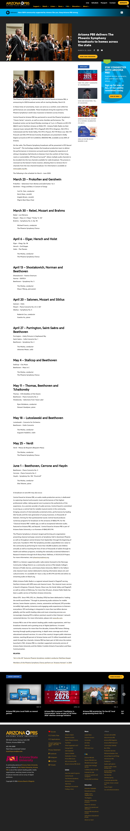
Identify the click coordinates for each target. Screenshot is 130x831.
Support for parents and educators (91, 808)
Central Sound (69, 776)
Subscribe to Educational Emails (92, 816)
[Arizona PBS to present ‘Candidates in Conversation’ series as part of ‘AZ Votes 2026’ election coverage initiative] (62, 685)
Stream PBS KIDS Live (90, 760)
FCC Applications (54, 739)
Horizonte (87, 740)
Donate (52, 732)
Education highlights (90, 788)
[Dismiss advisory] (122, 12)
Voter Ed (87, 745)
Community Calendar (110, 745)
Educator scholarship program (90, 801)
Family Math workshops (91, 779)
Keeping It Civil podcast (71, 786)
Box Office (107, 748)
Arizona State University (30, 765)
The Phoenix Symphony (71, 778)
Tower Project (108, 787)
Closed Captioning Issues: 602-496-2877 (54, 744)
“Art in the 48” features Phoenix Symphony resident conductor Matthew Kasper (42, 658)
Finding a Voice (69, 789)
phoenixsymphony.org (41, 557)
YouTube (52, 761)
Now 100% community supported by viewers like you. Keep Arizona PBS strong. (48, 12)
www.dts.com (57, 618)
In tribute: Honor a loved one (111, 783)
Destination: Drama (70, 756)
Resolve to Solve (69, 737)
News (86, 731)
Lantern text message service (91, 766)
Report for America (90, 805)
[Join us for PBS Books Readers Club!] (87, 127)
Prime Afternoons (70, 759)
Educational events (90, 791)
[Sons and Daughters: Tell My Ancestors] (87, 89)
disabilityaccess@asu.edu (14, 751)
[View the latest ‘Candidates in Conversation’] (87, 71)
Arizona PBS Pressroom (111, 743)
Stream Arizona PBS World (72, 764)
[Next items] (123, 694)
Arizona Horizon (89, 737)
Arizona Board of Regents (26, 781)
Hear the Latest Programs (72, 773)
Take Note (68, 784)
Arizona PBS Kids (89, 757)
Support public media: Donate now (110, 767)
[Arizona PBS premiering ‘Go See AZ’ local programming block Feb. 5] (100, 685)
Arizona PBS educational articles (91, 812)
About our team (89, 820)
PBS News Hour (89, 748)
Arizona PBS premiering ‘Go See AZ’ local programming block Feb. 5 (99, 712)
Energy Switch (69, 748)
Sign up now (115, 96)
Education (88, 785)
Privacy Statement (54, 750)
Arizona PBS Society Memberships (109, 771)
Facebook (52, 754)
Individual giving (108, 777)
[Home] (17, 4)
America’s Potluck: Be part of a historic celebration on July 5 (87, 121)
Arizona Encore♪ (70, 781)
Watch (67, 731)
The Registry (88, 798)
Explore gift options (109, 764)
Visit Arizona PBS (109, 759)
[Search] (127, 6)
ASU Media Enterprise (25, 767)
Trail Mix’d (68, 743)
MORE (116, 677)
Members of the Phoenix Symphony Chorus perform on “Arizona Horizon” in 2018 (42, 663)
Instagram (52, 757)
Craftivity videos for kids (91, 770)
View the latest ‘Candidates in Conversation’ (87, 84)
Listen (67, 770)
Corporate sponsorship (110, 780)
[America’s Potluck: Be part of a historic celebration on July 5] (87, 107)
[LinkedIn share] (99, 50)
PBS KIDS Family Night (91, 763)
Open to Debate (69, 753)
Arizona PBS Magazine (110, 740)
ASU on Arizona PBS (70, 761)
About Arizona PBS (109, 737)
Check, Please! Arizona (71, 740)
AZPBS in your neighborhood (89, 794)
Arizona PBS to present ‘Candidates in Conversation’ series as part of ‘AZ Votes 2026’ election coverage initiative (60, 713)
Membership (107, 775)
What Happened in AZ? (71, 745)
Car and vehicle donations (111, 790)
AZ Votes (87, 743)
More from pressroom (87, 56)
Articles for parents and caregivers (91, 775)
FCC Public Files (53, 735)
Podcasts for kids (89, 772)
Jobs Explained (69, 751)
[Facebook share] (95, 50)
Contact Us (107, 761)
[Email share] (103, 50)
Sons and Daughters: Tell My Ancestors (87, 102)
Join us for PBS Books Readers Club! (85, 140)
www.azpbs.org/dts (20, 169)
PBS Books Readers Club (111, 753)
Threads (52, 765)
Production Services (109, 751)
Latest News (88, 735)
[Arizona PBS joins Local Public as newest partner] (23, 685)
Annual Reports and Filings (111, 756)
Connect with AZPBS (110, 735)
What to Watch (69, 735)
